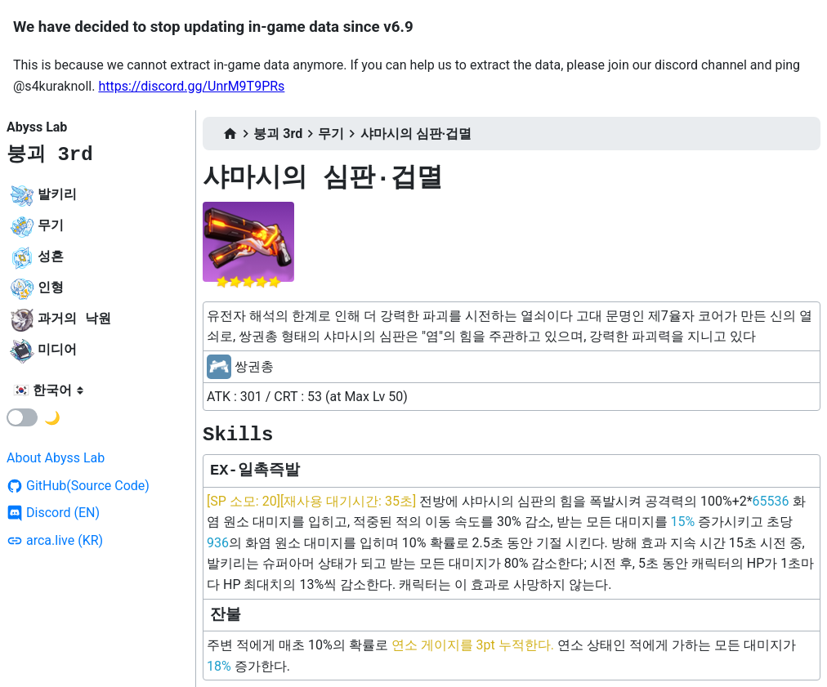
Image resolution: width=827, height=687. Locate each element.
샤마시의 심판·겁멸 (416, 133)
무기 (331, 133)
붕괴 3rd (50, 155)
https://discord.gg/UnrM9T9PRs (191, 86)
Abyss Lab (37, 127)
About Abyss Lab (56, 458)
